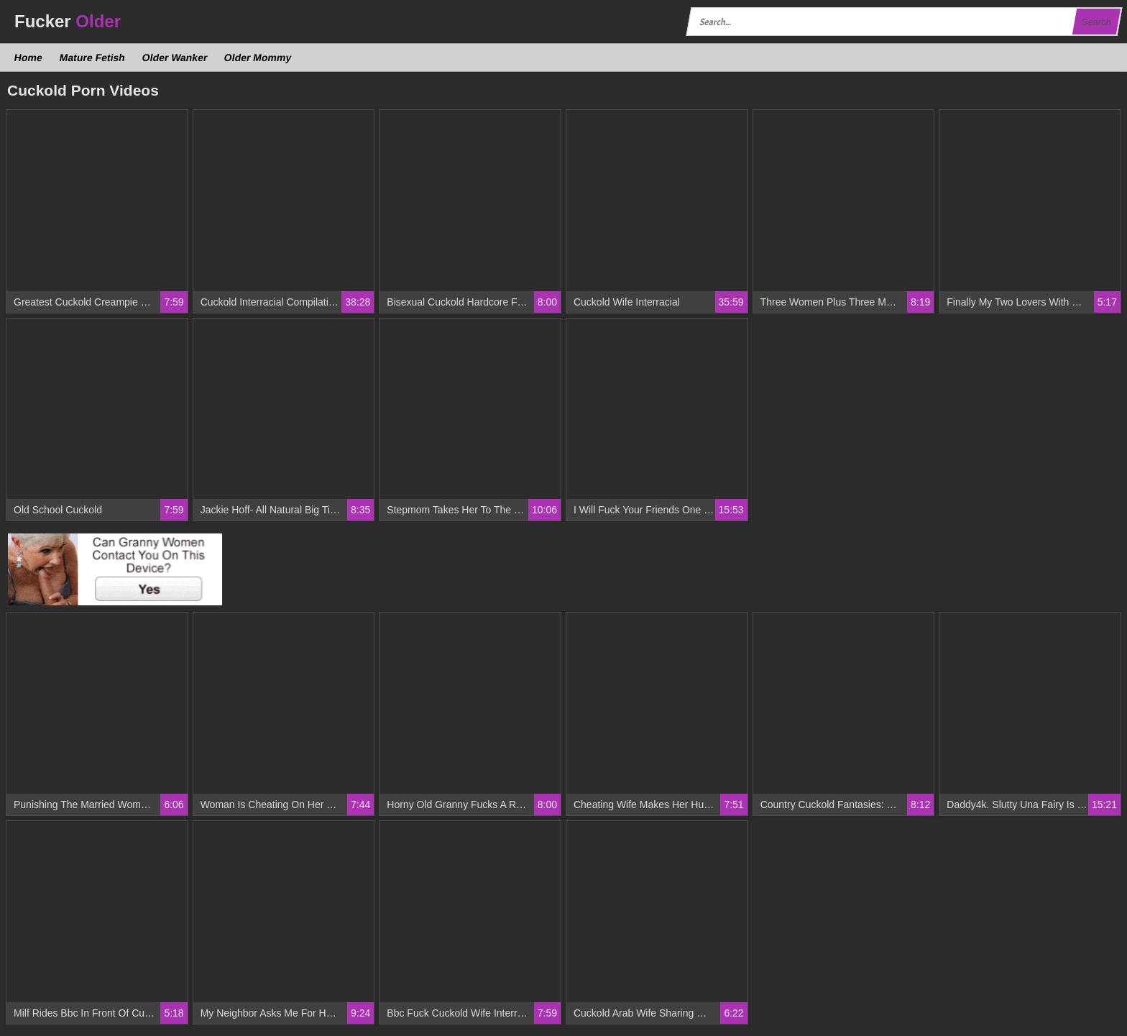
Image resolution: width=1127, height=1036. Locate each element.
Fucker (67, 21)
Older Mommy (258, 57)
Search (1096, 22)
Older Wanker (174, 57)
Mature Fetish (92, 57)
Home (29, 57)
